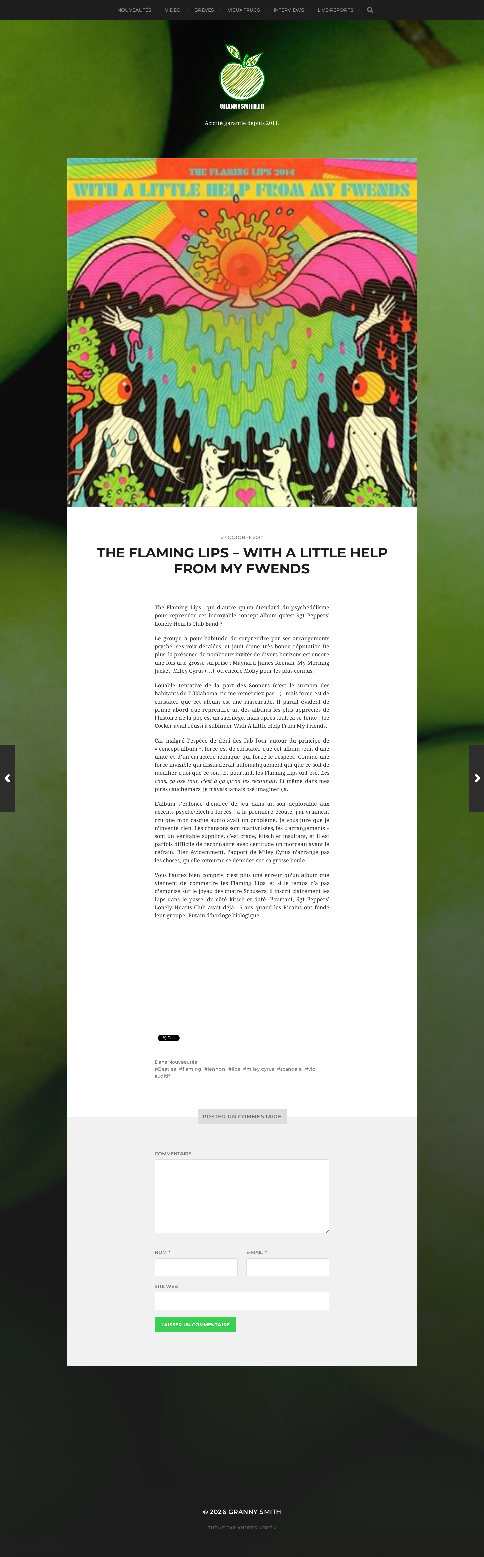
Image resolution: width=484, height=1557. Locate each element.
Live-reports (335, 10)
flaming (192, 1069)
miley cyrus (260, 1069)
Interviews (289, 10)
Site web (166, 1286)
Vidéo (173, 10)
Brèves (204, 10)
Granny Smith (254, 1512)
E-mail (256, 1252)
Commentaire (173, 1154)
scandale (291, 1069)
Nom (163, 1252)
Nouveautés (134, 10)
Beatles (167, 1069)
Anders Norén (256, 1527)
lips (236, 1069)
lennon (216, 1069)
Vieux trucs (244, 10)
